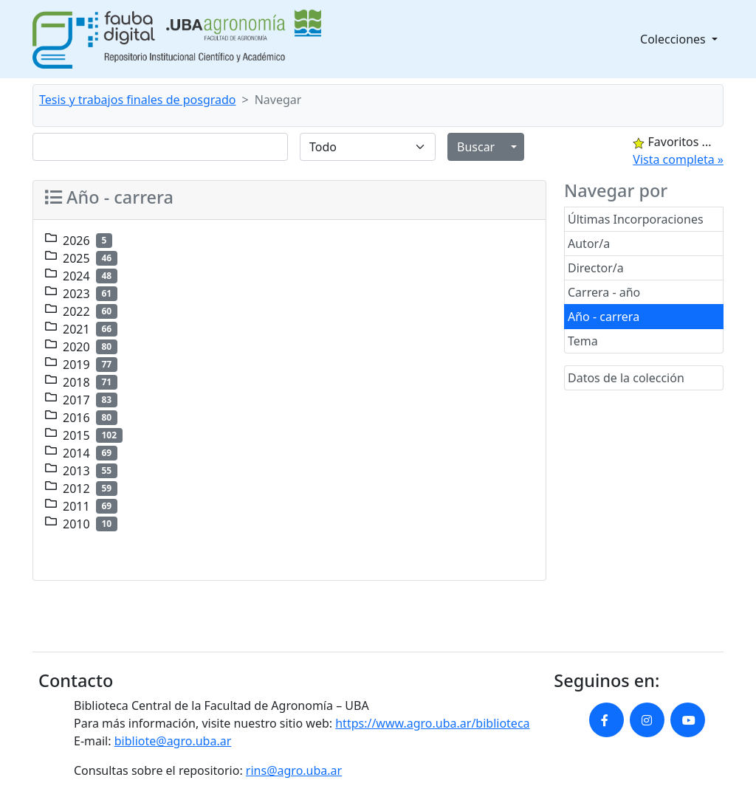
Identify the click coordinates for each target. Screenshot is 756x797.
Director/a (596, 268)
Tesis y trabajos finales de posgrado (137, 100)
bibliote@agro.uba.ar (173, 741)
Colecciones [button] (674, 39)
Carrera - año (604, 292)
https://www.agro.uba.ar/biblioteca (432, 723)
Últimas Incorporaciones (636, 219)
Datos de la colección (626, 378)
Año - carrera (603, 316)
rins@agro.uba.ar (294, 770)
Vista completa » (678, 159)
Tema (583, 341)
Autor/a (589, 243)
